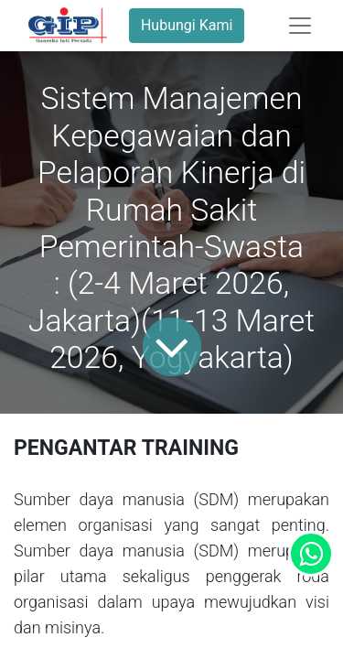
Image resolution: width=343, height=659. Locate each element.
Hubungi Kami (186, 25)
